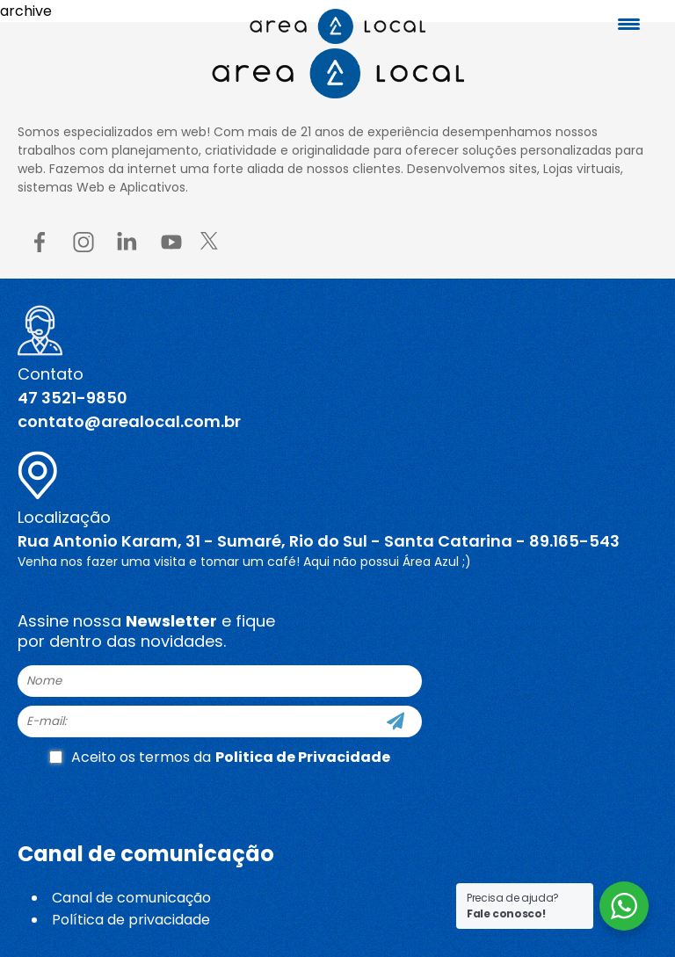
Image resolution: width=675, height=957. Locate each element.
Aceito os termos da (219, 757)
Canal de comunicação (131, 898)
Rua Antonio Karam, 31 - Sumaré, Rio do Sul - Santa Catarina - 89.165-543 (319, 541)
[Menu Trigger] (629, 24)
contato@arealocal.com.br (129, 421)
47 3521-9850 (72, 398)
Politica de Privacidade (302, 757)
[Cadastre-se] (395, 721)
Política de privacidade (131, 920)
